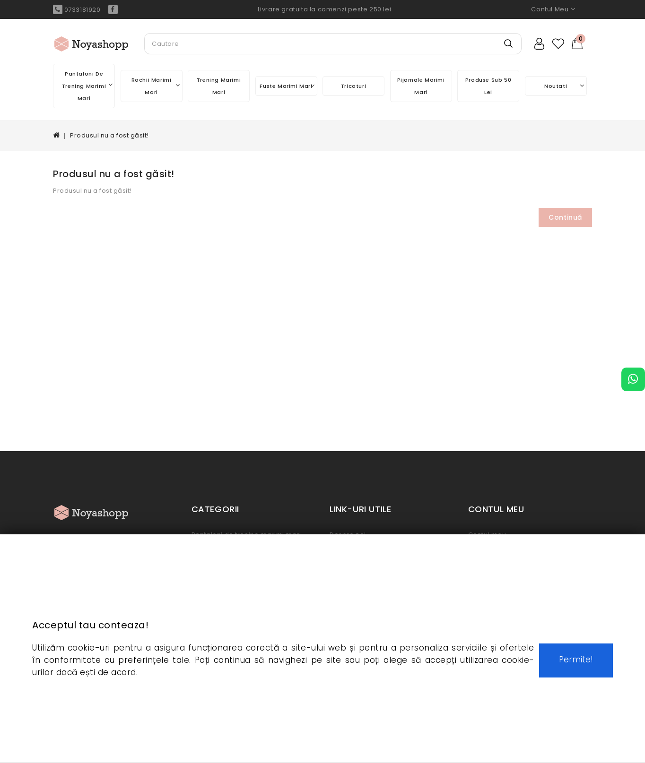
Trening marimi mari (219, 86)
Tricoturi (353, 86)
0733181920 (77, 9)
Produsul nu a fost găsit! (109, 135)
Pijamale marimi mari (421, 86)
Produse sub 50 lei (488, 86)
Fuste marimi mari (287, 86)
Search (508, 49)
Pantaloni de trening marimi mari (87, 86)
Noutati (564, 86)
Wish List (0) (559, 44)
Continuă (565, 217)
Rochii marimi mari (155, 86)
